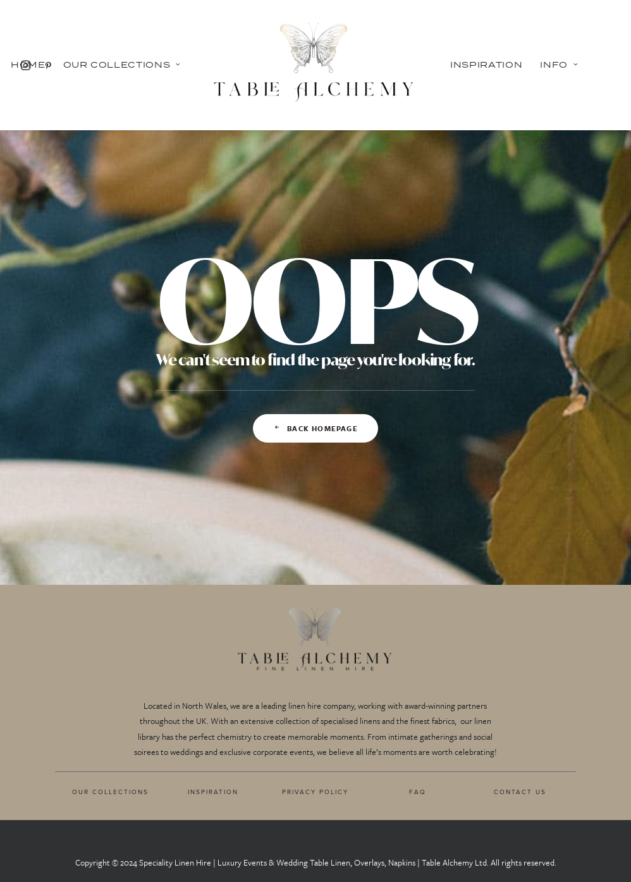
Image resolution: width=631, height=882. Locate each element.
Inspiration (486, 64)
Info (559, 64)
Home (28, 64)
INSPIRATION (213, 791)
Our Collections (122, 64)
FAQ (417, 791)
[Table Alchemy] (315, 65)
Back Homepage (315, 428)
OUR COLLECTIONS (110, 791)
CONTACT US (520, 791)
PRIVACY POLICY (315, 791)
